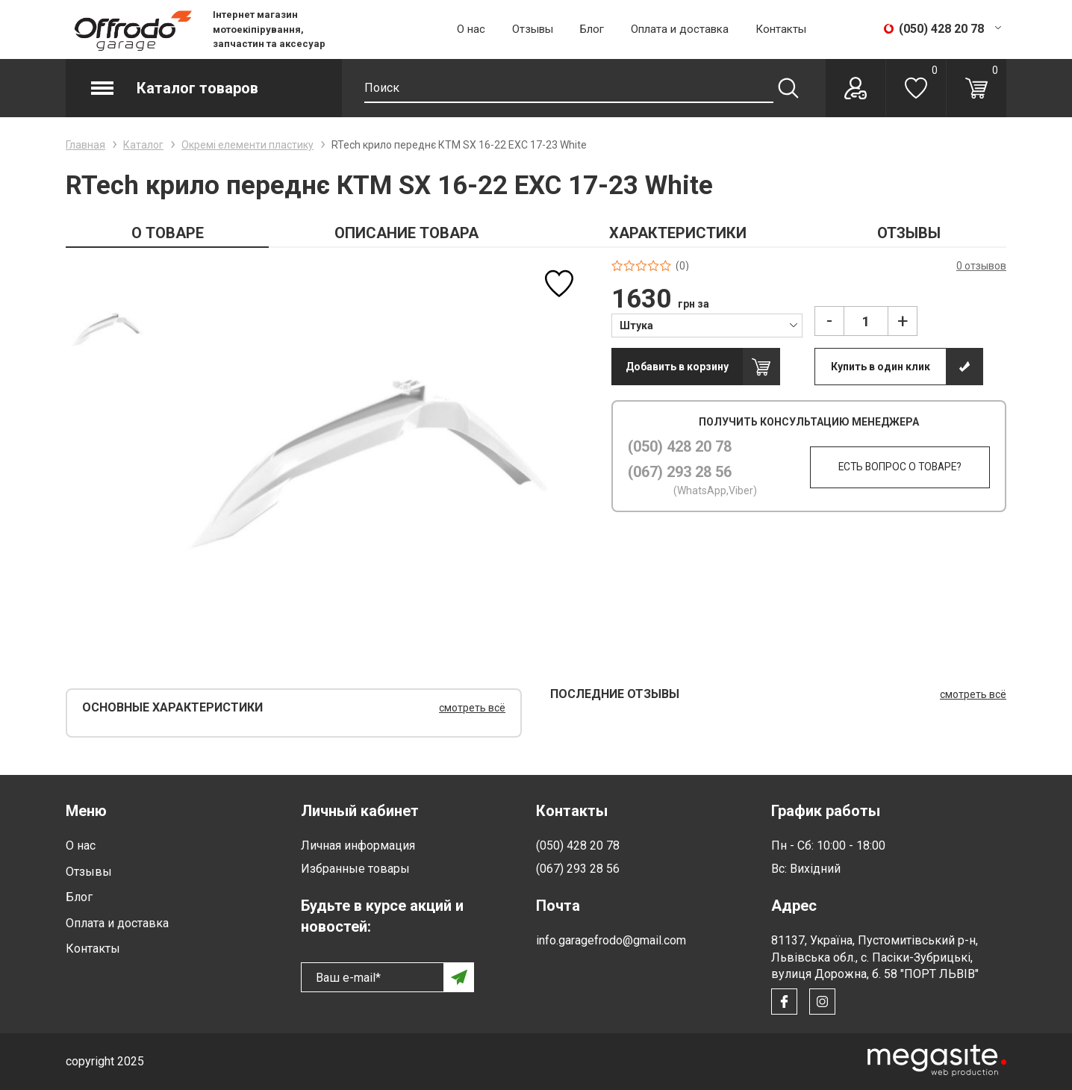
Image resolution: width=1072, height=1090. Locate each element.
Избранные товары (355, 869)
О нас (471, 29)
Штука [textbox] (636, 325)
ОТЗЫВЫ (909, 233)
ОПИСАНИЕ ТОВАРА (406, 233)
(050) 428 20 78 (680, 446)
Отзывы (532, 29)
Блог (592, 29)
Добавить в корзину (677, 367)
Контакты (780, 29)
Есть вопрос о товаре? (893, 467)
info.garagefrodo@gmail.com (611, 940)
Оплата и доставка (680, 29)
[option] (107, 329)
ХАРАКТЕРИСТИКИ (678, 233)
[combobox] (707, 325)
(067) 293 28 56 (680, 471)
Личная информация (358, 845)
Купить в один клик (880, 367)
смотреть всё (472, 708)
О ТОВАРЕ (167, 233)
